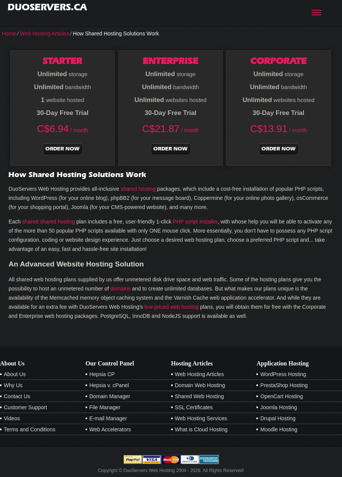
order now (62, 148)
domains (120, 289)
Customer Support (25, 407)
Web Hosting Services (201, 418)
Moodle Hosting (278, 429)
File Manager (105, 407)
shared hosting (138, 189)
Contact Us (17, 396)
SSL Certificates (194, 407)
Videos (12, 418)
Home (9, 33)
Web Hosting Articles (44, 33)
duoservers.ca (47, 7)
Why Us (13, 385)
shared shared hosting (48, 222)
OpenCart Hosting (281, 396)
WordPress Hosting (283, 374)
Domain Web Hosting (200, 385)
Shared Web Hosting (199, 396)
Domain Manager (109, 396)
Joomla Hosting (278, 407)
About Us (15, 374)
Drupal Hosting (278, 418)
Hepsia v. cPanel (109, 385)
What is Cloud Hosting (201, 429)
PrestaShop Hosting (284, 385)
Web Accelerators (110, 429)
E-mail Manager (108, 418)
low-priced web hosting (172, 307)
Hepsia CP (102, 374)
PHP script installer (195, 222)
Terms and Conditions (29, 429)
